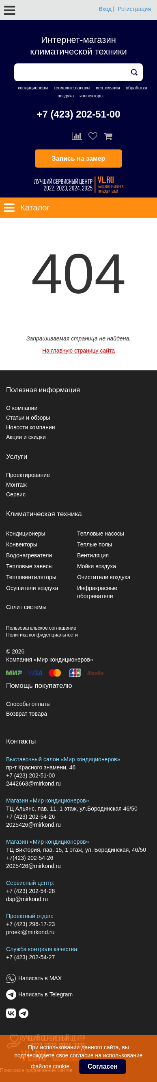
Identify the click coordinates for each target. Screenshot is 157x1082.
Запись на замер (78, 158)
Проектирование (28, 475)
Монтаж (16, 484)
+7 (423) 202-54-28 (30, 891)
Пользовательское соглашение (41, 628)
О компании (21, 408)
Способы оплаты (28, 704)
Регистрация (134, 9)
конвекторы (91, 95)
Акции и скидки (26, 437)
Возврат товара (26, 713)
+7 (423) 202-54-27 (30, 957)
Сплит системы (26, 607)
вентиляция (108, 87)
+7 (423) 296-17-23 (30, 924)
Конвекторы (21, 544)
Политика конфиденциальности (42, 635)
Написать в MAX (40, 978)
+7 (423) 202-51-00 (78, 114)
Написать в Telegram (45, 994)
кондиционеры (33, 87)
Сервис (16, 494)
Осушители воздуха (32, 588)
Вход (105, 9)
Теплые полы (94, 544)
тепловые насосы (72, 87)
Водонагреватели (29, 555)
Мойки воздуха (96, 566)
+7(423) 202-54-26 (29, 858)
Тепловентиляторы (31, 577)
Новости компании (30, 427)
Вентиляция (93, 555)
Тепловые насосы (100, 533)
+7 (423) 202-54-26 (30, 816)
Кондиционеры (25, 533)
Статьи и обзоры (28, 417)
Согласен (103, 1066)
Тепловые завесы (29, 566)
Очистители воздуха (104, 577)
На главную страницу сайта (78, 350)
